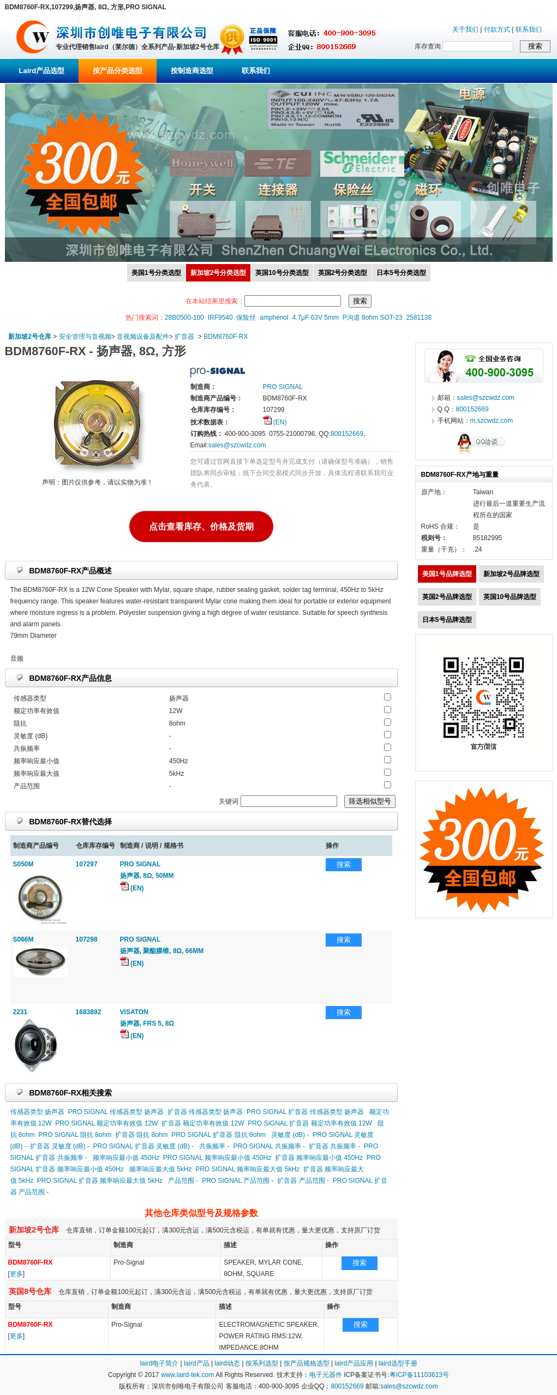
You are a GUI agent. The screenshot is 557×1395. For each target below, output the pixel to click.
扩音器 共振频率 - (335, 1146)
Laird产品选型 (42, 71)
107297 (87, 864)
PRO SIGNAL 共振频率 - (269, 1146)
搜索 (344, 864)
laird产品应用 (353, 1363)
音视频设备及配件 (143, 336)
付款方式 (497, 29)
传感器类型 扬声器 (37, 1112)
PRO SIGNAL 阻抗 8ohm (75, 1135)
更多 (16, 1274)
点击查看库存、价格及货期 (201, 525)
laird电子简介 (159, 1363)
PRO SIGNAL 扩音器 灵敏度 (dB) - (143, 1146)
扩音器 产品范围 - (303, 1180)
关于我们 (465, 29)
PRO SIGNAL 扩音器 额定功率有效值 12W (310, 1123)
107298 (87, 939)
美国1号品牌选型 (447, 574)
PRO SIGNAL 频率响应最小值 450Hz (217, 1157)
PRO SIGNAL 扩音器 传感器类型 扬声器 (305, 1112)
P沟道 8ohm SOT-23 (373, 317)
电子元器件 (325, 1375)
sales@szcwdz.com (237, 445)
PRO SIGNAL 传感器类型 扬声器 (116, 1112)
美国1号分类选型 (156, 273)
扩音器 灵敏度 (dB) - (59, 1146)
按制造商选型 (192, 71)
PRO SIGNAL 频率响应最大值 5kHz (247, 1169)
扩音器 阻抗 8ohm (141, 1135)
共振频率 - (214, 1146)
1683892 (88, 1012)
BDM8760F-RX (225, 336)
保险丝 (246, 317)
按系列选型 (261, 1363)
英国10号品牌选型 (509, 597)
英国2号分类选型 (343, 273)
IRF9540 (220, 317)
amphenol (274, 317)
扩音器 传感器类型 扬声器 (205, 1112)
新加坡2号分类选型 (218, 273)
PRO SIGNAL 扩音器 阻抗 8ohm (218, 1135)
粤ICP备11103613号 (419, 1375)
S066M (23, 939)
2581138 (419, 317)
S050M (23, 864)
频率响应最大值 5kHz (160, 1169)
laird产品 (196, 1363)
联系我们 (529, 29)
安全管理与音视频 (85, 336)
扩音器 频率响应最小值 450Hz (319, 1157)
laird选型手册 (398, 1363)
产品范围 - (183, 1180)
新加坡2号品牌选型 (511, 574)
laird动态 (227, 1363)
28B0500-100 (184, 317)
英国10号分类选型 (281, 273)
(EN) (275, 422)
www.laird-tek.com (187, 1375)
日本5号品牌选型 (447, 620)
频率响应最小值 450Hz (126, 1157)
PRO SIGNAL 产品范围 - (238, 1180)
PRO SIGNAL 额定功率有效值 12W (106, 1123)
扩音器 (184, 336)
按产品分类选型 (117, 71)
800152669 (347, 434)
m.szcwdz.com (491, 420)
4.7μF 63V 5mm (315, 317)
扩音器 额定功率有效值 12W (202, 1123)
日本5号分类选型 (401, 273)
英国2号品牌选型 (447, 597)
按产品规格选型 (307, 1363)
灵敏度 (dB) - (290, 1135)
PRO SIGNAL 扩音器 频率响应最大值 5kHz (100, 1180)
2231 (20, 1012)
